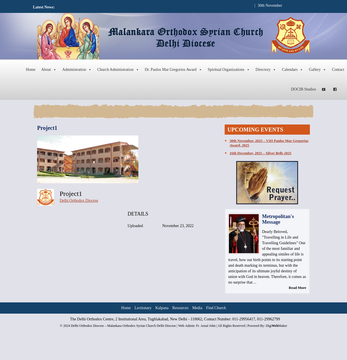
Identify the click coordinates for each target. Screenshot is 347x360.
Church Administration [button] (118, 70)
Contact (338, 69)
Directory (266, 70)
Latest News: (44, 7)
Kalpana (162, 308)
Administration (77, 70)
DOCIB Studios (303, 89)
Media (197, 308)
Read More (297, 288)
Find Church (216, 308)
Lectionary (143, 308)
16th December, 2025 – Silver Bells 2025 (260, 153)
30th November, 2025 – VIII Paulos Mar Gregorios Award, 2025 (268, 143)
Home (30, 69)
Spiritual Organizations (229, 70)
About (49, 70)
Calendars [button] (292, 70)
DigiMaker (276, 326)
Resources (180, 308)
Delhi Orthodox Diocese (79, 200)
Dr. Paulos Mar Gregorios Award (173, 70)
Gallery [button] (317, 70)
